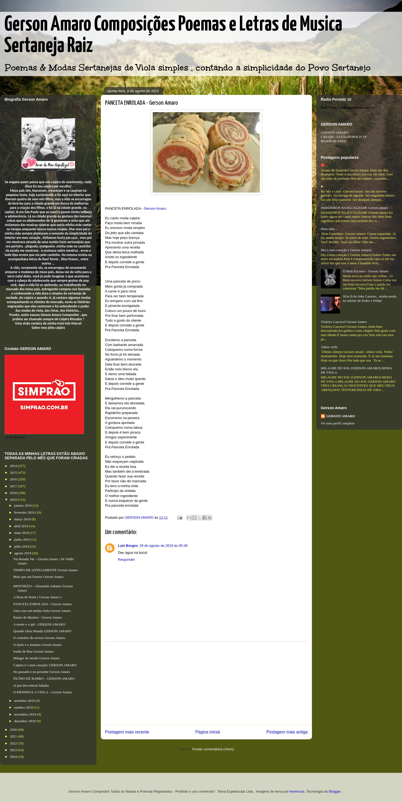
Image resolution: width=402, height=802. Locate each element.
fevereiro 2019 (24, 512)
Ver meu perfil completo (338, 423)
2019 (14, 500)
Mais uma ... (329, 229)
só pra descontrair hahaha (31, 685)
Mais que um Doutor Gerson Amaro (38, 577)
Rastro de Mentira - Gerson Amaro (37, 617)
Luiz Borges (128, 546)
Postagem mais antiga (287, 732)
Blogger (335, 791)
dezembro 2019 (25, 721)
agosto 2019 (23, 553)
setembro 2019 (25, 701)
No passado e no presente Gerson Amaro (41, 672)
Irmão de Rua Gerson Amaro (33, 651)
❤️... (324, 165)
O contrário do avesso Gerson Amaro (39, 638)
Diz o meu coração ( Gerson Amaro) (346, 250)
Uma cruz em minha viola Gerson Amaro (41, 611)
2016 (14, 479)
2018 (14, 493)
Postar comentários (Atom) (213, 749)
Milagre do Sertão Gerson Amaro (36, 658)
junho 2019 (22, 539)
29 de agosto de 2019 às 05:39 (163, 546)
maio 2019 (22, 533)
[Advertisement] (206, 683)
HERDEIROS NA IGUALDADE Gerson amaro (354, 208)
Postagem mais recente (127, 732)
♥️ (322, 187)
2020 (14, 730)
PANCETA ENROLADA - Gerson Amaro (42, 604)
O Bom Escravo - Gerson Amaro (365, 271)
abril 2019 (21, 526)
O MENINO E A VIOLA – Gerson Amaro (42, 692)
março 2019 (23, 519)
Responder (126, 560)
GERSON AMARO (340, 416)
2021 (14, 736)
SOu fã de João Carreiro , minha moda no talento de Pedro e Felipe (369, 298)
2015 (14, 472)
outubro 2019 (24, 707)
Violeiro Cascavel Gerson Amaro (344, 322)
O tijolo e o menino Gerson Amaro (37, 645)
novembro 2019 (25, 714)
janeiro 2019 (23, 505)
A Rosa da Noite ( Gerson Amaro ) (37, 597)
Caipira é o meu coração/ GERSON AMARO (44, 665)
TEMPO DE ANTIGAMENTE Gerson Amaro (45, 570)
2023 (14, 750)
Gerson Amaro (155, 208)
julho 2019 (22, 546)
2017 (14, 486)
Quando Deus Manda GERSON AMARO (42, 631)
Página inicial (207, 732)
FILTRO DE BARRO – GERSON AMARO (44, 678)
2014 (14, 466)
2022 (14, 743)
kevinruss (297, 791)
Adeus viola (329, 347)
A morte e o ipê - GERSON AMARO (39, 624)
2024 (14, 757)
